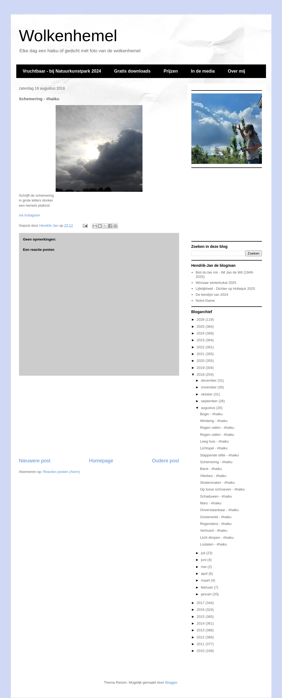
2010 (201, 651)
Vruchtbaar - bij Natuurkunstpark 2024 (62, 71)
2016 (201, 610)
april (204, 574)
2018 (201, 374)
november (209, 387)
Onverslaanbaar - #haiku (219, 510)
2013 (201, 630)
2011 (201, 644)
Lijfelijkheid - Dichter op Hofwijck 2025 (225, 289)
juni (204, 560)
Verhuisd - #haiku (213, 530)
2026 (201, 319)
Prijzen (171, 71)
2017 (201, 603)
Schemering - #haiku (216, 462)
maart (206, 580)
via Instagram (29, 215)
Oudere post (165, 460)
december (209, 380)
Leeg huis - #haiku (214, 441)
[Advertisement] (99, 416)
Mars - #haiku (210, 503)
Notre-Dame (205, 300)
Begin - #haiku (211, 414)
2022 (201, 347)
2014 (201, 623)
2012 (201, 637)
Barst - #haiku (211, 469)
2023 (201, 340)
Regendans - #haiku (216, 524)
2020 (201, 361)
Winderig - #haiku (213, 421)
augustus (208, 408)
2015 (201, 617)
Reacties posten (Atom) (61, 472)
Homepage (101, 460)
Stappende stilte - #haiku (219, 455)
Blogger (171, 682)
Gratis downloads (132, 71)
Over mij (236, 71)
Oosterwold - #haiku (216, 517)
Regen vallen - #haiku (217, 428)
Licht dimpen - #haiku (217, 537)
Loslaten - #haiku (213, 544)
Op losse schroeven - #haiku (222, 489)
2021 (201, 354)
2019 (201, 368)
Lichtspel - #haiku (213, 448)
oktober (207, 394)
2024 (201, 333)
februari (207, 587)
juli (203, 553)
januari (207, 594)
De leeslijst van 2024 (212, 295)
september (209, 401)
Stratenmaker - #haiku (217, 483)
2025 (201, 326)
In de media (203, 71)
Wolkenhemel (68, 36)
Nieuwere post (34, 460)
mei (204, 567)
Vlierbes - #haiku (213, 476)
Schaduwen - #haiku (216, 496)
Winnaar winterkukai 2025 (216, 283)
